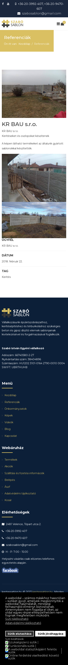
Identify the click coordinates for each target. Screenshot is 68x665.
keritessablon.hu (42, 591)
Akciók (9, 466)
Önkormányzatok (16, 408)
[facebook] (3, 3)
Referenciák (12, 402)
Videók (9, 422)
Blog (8, 429)
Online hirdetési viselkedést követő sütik (33, 657)
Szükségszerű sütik (23, 642)
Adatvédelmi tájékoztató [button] (23, 623)
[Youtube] (8, 3)
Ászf (7, 486)
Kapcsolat (11, 435)
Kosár (8, 500)
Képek (9, 415)
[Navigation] (59, 24)
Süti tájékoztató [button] (16, 619)
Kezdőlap (10, 395)
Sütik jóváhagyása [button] (50, 633)
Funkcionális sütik (21, 646)
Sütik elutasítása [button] (19, 633)
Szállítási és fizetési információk (24, 473)
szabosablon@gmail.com (41, 13)
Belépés (10, 480)
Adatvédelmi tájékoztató (20, 493)
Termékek (11, 459)
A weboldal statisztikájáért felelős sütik (32, 651)
